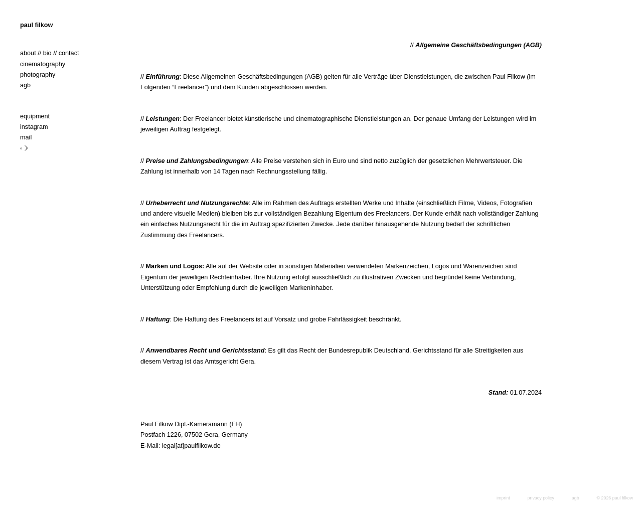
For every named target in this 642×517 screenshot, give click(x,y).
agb (25, 85)
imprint (503, 497)
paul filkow (36, 25)
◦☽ (24, 148)
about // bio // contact (49, 53)
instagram (34, 126)
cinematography (42, 64)
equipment (35, 116)
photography (37, 74)
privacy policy (541, 497)
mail (26, 137)
